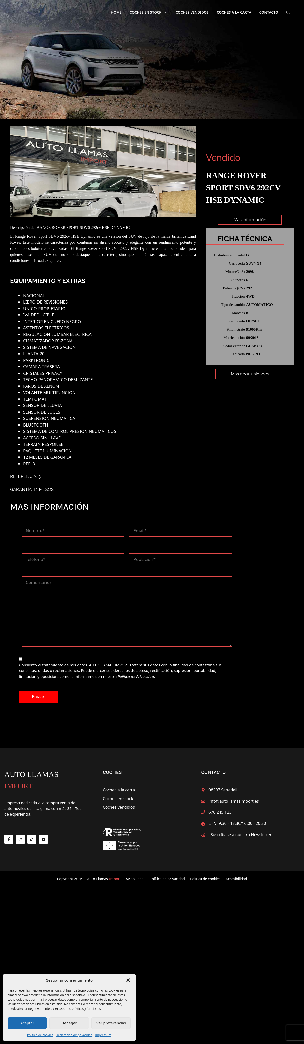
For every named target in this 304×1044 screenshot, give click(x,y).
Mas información (250, 219)
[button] (128, 980)
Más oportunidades (250, 394)
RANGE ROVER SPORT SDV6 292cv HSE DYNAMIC (83, 225)
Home (116, 12)
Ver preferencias (111, 1022)
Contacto (268, 12)
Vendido (223, 157)
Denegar (69, 1022)
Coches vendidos (119, 804)
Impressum (103, 1035)
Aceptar (27, 1022)
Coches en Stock (151, 12)
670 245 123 (220, 809)
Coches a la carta (234, 12)
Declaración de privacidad (74, 1035)
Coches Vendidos (192, 12)
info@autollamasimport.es (233, 798)
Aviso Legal (135, 876)
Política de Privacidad (136, 673)
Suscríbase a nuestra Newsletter (241, 832)
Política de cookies (40, 1035)
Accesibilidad (236, 876)
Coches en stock (118, 796)
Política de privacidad (167, 876)
